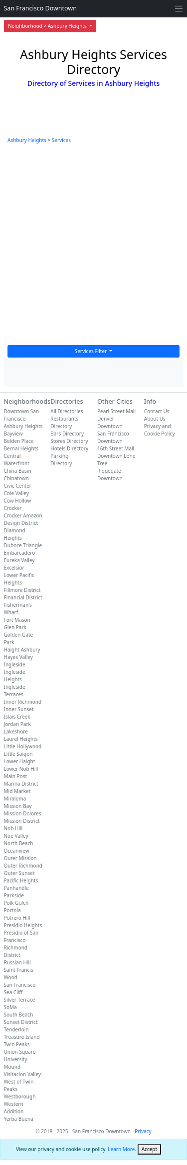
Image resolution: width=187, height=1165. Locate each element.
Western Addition (14, 1107)
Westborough (20, 1096)
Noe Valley (16, 835)
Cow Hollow (17, 500)
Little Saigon (18, 753)
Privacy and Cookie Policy (159, 430)
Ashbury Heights (26, 140)
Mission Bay (18, 805)
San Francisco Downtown (40, 8)
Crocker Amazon (23, 515)
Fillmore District (22, 589)
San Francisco (20, 984)
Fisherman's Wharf (18, 608)
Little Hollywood (23, 746)
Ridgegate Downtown (110, 474)
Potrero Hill (17, 917)
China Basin (17, 470)
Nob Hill (13, 828)
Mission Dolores (22, 813)
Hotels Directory (69, 448)
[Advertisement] (93, 247)
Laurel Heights (21, 738)
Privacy (143, 1131)
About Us (155, 418)
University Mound (15, 1063)
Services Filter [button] (91, 351)
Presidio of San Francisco (21, 936)
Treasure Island (22, 1036)
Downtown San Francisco (21, 415)
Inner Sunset (19, 709)
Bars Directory (67, 433)
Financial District (23, 597)
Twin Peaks (17, 1044)
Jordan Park (17, 724)
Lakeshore (16, 731)
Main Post (15, 776)
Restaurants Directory (64, 422)
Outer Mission (20, 858)
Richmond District (16, 951)
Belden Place (19, 440)
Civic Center (17, 485)
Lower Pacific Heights (19, 579)
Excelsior (14, 567)
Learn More (121, 1149)
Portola (12, 910)
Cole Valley (16, 493)
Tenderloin (16, 1029)
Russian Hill (17, 962)
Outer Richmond (23, 865)
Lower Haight (19, 761)
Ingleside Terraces (14, 690)
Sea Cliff (13, 992)
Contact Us (157, 411)
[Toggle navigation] (179, 8)
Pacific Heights (21, 880)
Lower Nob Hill (21, 768)
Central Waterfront (16, 459)
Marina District (21, 783)
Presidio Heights (23, 925)
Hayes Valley (18, 657)
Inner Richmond (23, 701)
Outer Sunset (19, 873)
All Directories (66, 411)
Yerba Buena (18, 1118)
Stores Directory (69, 440)
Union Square (20, 1051)
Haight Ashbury (22, 649)
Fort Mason (17, 619)
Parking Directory (61, 459)
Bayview (13, 433)
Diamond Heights (14, 534)
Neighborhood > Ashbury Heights (48, 25)
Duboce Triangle (23, 545)
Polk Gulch (16, 902)
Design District (21, 522)
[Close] (149, 1149)
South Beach (18, 1014)
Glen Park (15, 627)
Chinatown (16, 478)
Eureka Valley (19, 560)
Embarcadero (19, 552)
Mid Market (17, 791)
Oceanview (16, 850)
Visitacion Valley (22, 1074)
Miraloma (15, 798)
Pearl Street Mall (116, 411)
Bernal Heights (21, 448)
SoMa (10, 1007)
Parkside (14, 895)
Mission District (22, 820)
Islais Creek (17, 716)
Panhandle (16, 887)
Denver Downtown (110, 422)
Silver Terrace (19, 999)
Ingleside (14, 664)
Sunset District (21, 1022)
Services (61, 140)
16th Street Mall (115, 448)
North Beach (18, 843)
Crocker (13, 508)
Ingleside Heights (14, 675)
